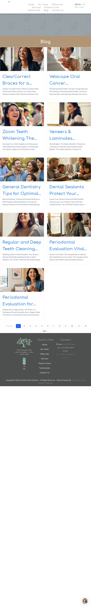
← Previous (8, 326)
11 (79, 326)
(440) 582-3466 (69, 344)
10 (72, 326)
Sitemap (49, 383)
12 (86, 326)
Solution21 (75, 380)
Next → (45, 331)
